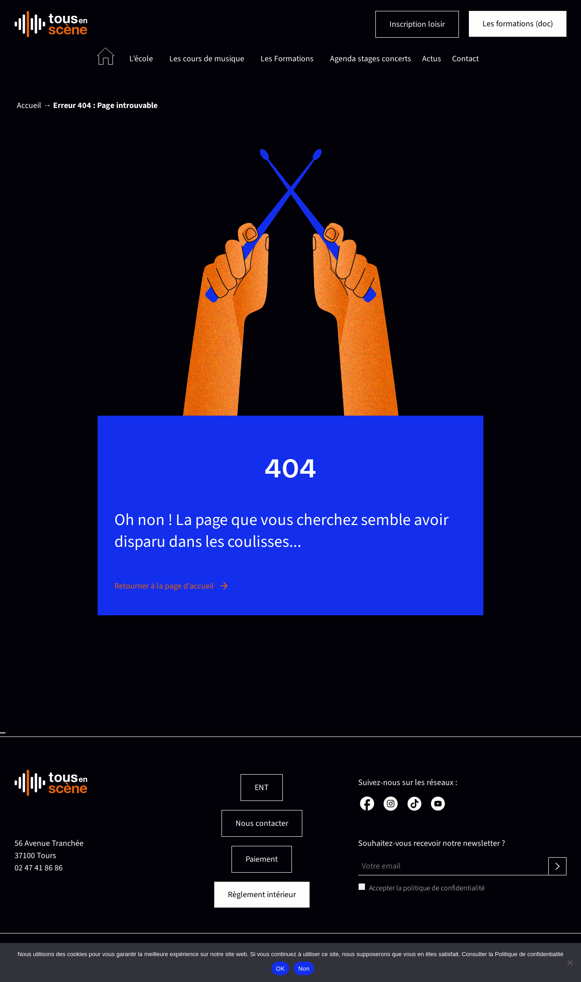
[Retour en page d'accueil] (51, 24)
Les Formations (287, 58)
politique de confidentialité (444, 888)
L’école (141, 58)
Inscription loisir (417, 24)
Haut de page (2, 732)
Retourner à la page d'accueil (171, 586)
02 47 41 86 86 (39, 868)
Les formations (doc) (518, 23)
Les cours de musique (206, 58)
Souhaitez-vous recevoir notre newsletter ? (431, 843)
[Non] (569, 962)
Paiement (262, 859)
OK (280, 968)
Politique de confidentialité (529, 954)
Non (304, 968)
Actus (431, 58)
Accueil (29, 105)
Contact (465, 58)
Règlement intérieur (262, 894)
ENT (262, 787)
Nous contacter (262, 823)
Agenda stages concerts (370, 58)
